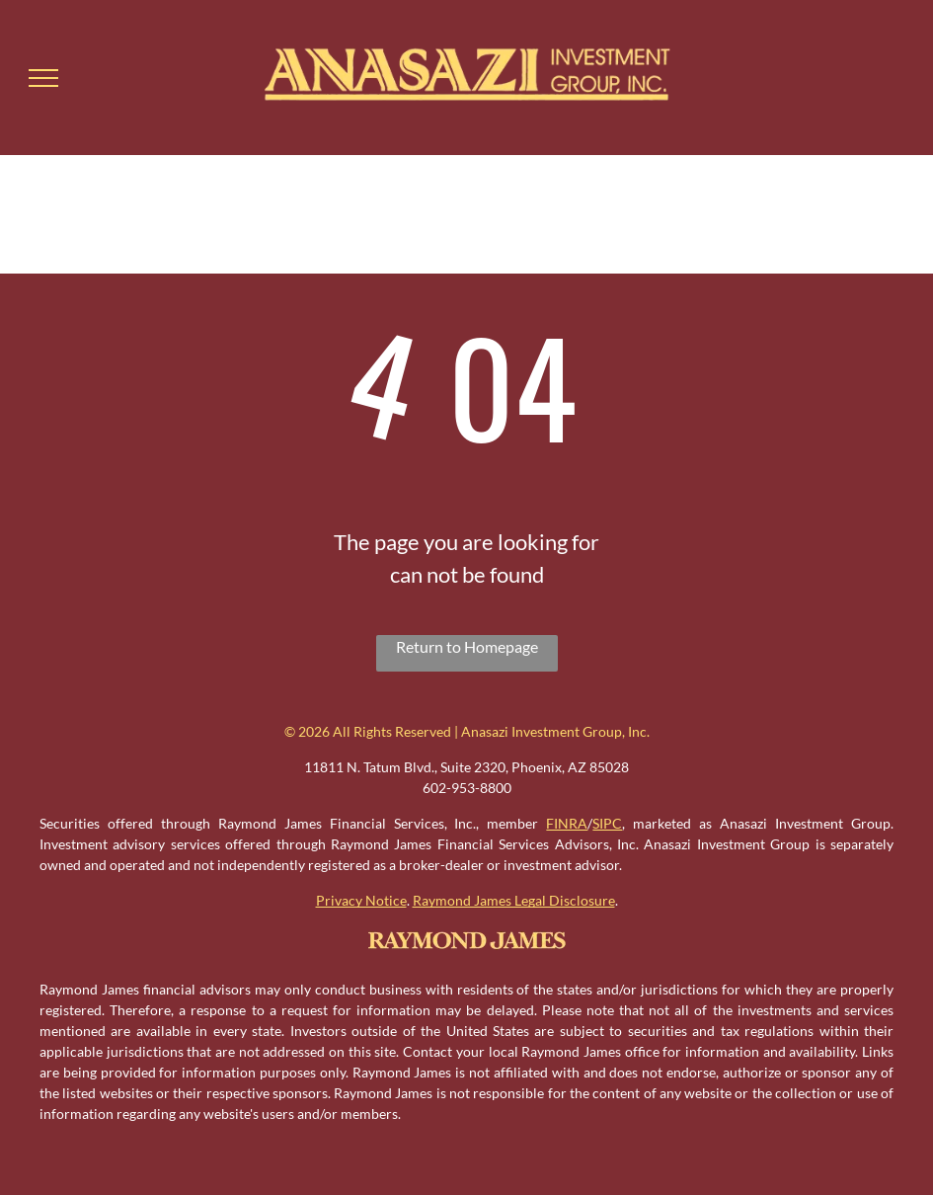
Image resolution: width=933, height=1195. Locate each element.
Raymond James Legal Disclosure (514, 900)
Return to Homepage (467, 646)
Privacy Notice (361, 900)
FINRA (566, 823)
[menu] (43, 78)
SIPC (607, 823)
